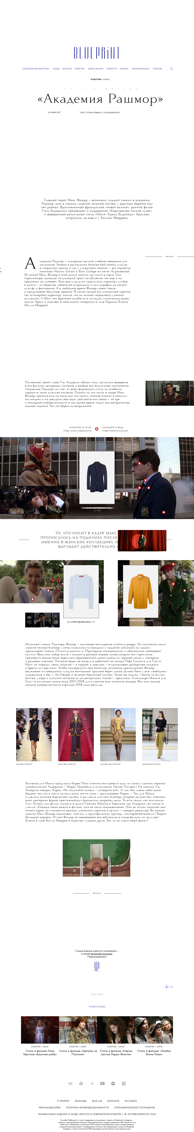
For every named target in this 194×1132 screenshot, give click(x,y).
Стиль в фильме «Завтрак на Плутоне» (78, 1053)
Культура (96, 80)
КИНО (106, 80)
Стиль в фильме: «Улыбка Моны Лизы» (154, 1053)
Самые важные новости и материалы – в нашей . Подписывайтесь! (97, 954)
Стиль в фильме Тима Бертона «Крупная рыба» (40, 1053)
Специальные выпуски (35, 69)
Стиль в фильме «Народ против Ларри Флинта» (116, 1053)
